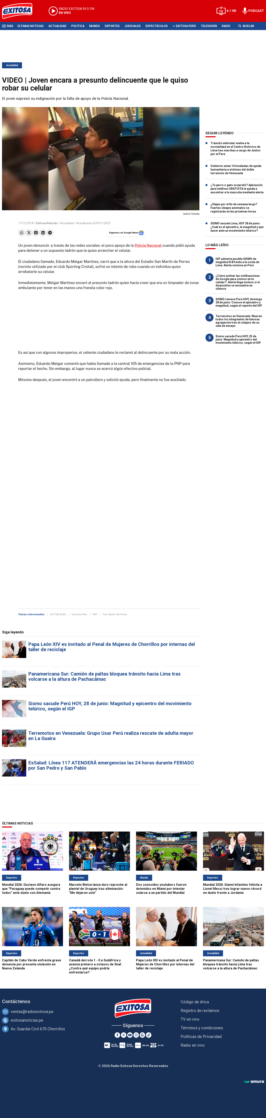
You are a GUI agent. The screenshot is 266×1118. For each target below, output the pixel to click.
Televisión (209, 26)
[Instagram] (136, 1035)
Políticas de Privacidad (201, 1036)
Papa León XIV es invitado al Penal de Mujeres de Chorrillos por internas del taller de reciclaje (111, 646)
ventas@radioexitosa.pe (32, 1011)
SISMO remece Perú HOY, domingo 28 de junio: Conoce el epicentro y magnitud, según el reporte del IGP (239, 302)
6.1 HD (231, 11)
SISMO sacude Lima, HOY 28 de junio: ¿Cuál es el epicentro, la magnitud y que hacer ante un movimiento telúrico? (237, 227)
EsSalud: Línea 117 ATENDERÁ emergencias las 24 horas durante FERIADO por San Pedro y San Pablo (111, 765)
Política (77, 26)
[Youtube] (130, 1035)
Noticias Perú (79, 614)
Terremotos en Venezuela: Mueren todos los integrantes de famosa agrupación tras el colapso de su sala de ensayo (239, 320)
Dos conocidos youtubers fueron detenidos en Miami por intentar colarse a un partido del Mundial (161, 889)
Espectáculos (157, 26)
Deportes (112, 26)
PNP (95, 614)
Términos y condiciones (202, 1027)
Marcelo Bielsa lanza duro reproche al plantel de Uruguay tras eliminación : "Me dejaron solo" (98, 889)
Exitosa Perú (186, 26)
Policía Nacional (148, 245)
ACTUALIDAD (58, 614)
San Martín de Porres (115, 614)
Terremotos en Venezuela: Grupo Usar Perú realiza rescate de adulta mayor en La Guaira (110, 735)
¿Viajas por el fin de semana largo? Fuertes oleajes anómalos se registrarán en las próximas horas (233, 208)
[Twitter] (123, 1035)
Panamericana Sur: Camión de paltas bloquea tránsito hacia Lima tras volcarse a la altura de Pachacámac (104, 676)
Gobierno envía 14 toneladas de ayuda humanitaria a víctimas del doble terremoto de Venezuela (235, 169)
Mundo (94, 26)
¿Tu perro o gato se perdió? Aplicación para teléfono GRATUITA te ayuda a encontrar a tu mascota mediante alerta (237, 188)
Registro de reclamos (200, 1010)
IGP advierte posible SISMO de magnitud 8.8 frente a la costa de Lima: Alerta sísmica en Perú (237, 262)
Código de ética (195, 1001)
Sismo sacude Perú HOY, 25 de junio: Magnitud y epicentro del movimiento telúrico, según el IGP (238, 339)
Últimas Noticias (30, 26)
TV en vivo (190, 1019)
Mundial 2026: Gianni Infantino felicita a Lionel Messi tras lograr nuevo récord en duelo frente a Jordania (232, 889)
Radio (226, 26)
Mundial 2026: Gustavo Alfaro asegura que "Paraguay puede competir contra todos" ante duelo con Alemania (31, 889)
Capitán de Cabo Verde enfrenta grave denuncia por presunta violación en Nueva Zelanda (31, 964)
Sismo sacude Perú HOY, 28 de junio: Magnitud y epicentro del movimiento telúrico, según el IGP (110, 706)
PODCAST (256, 11)
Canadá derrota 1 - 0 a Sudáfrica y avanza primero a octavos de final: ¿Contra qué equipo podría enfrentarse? (95, 966)
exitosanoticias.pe (27, 1020)
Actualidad (57, 26)
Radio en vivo (193, 1045)
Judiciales (133, 26)
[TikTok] (148, 1035)
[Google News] (142, 1035)
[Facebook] (117, 1035)
